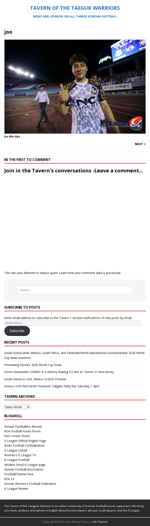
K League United (15, 450)
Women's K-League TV (20, 455)
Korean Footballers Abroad (23, 426)
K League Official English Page (25, 441)
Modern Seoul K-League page (24, 465)
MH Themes (100, 522)
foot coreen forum (17, 436)
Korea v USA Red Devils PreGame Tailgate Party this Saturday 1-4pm (51, 386)
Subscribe (17, 331)
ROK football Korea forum (22, 431)
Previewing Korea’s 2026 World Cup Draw (32, 365)
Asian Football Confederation (24, 445)
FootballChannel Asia (18, 474)
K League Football (16, 460)
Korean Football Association (23, 469)
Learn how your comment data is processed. (90, 273)
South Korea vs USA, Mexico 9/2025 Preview (35, 379)
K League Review (16, 489)
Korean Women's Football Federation (30, 484)
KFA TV (9, 479)
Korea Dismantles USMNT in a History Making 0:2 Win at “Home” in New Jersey (59, 372)
